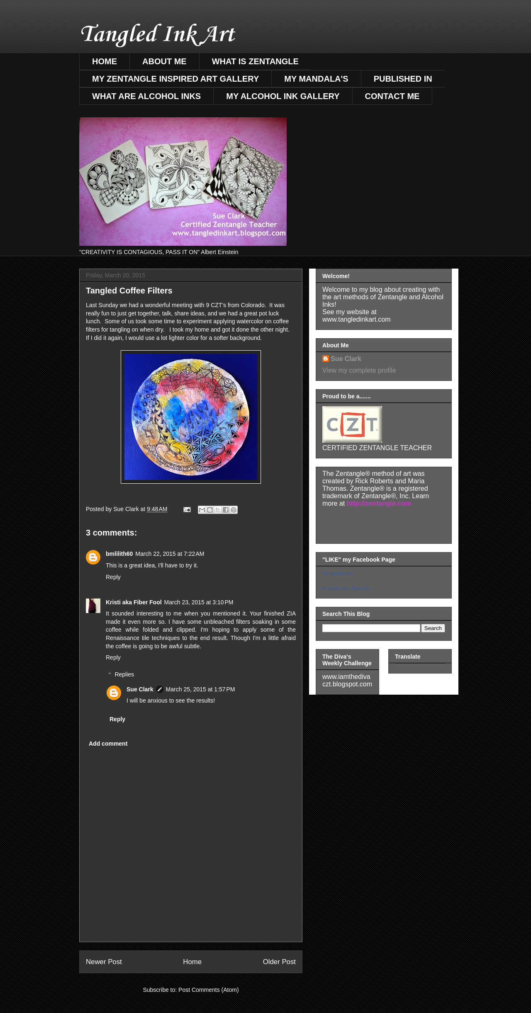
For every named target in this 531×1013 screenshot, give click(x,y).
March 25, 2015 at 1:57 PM (200, 689)
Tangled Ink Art (156, 35)
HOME (104, 61)
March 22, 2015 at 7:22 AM (169, 553)
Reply (113, 577)
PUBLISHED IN (403, 78)
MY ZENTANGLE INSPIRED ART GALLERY (175, 78)
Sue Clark (140, 689)
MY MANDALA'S (316, 78)
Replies (124, 674)
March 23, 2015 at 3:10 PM (199, 602)
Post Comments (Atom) (208, 989)
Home (192, 962)
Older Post (279, 962)
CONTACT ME (392, 96)
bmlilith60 (119, 553)
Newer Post (104, 962)
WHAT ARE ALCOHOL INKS (146, 96)
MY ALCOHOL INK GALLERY (282, 96)
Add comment (108, 743)
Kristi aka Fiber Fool (134, 602)
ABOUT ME (164, 61)
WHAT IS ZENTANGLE (255, 61)
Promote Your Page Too (346, 588)
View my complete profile (359, 370)
